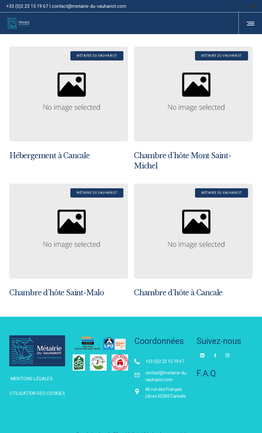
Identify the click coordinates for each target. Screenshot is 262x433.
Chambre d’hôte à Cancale (178, 292)
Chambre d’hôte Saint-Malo (56, 292)
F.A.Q (206, 373)
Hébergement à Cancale (49, 155)
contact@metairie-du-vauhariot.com (89, 6)
